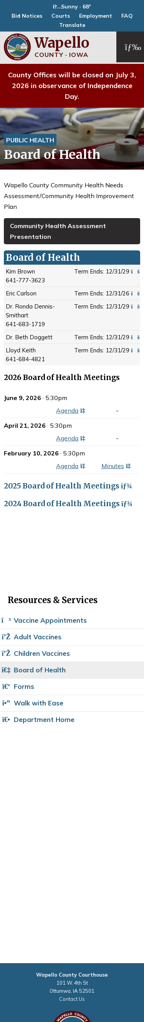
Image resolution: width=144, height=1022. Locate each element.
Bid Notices (27, 15)
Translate (72, 25)
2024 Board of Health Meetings (67, 503)
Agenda (72, 410)
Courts (60, 15)
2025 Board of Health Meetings (67, 486)
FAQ (127, 15)
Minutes (117, 466)
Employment (95, 15)
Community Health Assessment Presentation (58, 231)
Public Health (30, 140)
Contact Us (72, 999)
